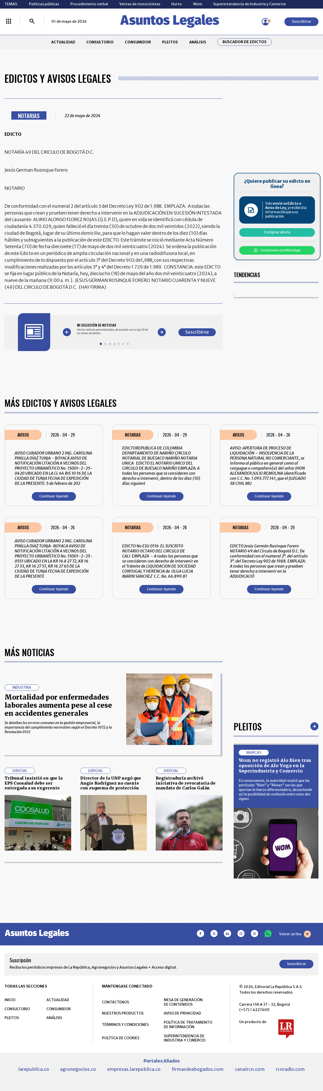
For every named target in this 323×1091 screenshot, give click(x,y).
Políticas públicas (44, 4)
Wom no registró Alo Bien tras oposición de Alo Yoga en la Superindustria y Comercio (275, 765)
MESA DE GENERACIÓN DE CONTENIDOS (183, 1002)
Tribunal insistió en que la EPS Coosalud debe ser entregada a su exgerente (33, 783)
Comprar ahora (277, 232)
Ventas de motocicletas (139, 4)
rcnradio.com (290, 1069)
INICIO (10, 1000)
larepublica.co (33, 1069)
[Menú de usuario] (265, 22)
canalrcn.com (250, 1069)
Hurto (176, 4)
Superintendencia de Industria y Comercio (249, 4)
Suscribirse (301, 21)
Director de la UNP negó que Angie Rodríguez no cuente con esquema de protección (110, 783)
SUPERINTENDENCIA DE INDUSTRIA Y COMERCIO (184, 1038)
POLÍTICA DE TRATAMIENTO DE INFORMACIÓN (188, 1024)
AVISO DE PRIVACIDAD (182, 1013)
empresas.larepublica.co (133, 1069)
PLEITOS (170, 42)
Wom (197, 4)
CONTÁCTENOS (115, 1002)
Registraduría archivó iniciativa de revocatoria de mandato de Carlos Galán (186, 783)
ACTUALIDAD (63, 42)
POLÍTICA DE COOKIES (120, 1038)
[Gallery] (114, 328)
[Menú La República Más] (9, 21)
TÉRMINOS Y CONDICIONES (125, 1024)
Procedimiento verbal (89, 4)
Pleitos (248, 726)
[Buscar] (32, 21)
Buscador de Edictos (244, 42)
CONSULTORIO (100, 42)
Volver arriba (295, 934)
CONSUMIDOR (138, 42)
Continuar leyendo (53, 496)
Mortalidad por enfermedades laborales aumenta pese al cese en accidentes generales (58, 705)
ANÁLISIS (197, 42)
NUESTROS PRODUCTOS (123, 1013)
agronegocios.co (78, 1069)
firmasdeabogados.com (198, 1069)
